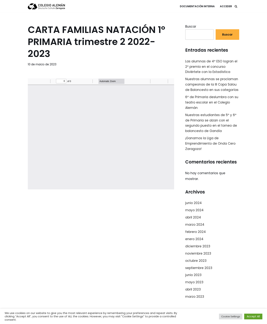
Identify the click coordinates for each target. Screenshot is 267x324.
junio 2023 (193, 275)
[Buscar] (236, 6)
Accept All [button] (253, 316)
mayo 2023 (194, 282)
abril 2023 (193, 289)
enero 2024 (194, 239)
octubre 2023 (196, 260)
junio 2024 (193, 203)
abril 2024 (193, 217)
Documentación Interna (197, 6)
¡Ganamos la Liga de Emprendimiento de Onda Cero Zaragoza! (210, 143)
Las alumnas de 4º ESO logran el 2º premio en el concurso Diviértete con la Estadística (211, 66)
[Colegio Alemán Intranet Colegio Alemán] (46, 6)
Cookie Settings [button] (230, 316)
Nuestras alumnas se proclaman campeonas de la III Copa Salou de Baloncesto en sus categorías (211, 84)
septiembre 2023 (198, 268)
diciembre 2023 (197, 246)
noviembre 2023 (198, 253)
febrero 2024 (195, 232)
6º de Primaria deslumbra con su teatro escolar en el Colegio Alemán (211, 102)
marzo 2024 (194, 224)
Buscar (190, 26)
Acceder (226, 6)
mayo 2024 (194, 210)
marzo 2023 (194, 296)
